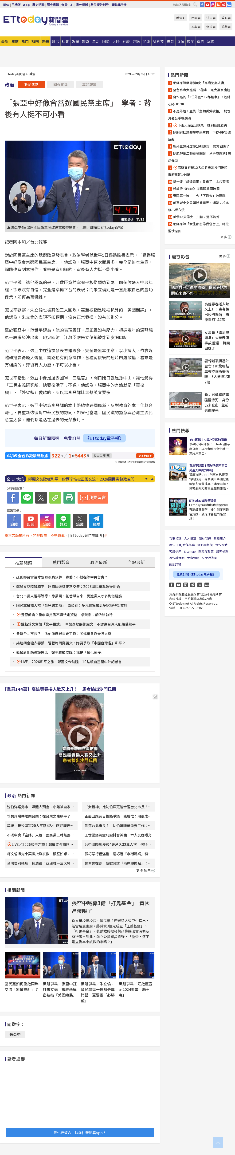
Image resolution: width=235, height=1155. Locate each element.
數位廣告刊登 (99, 5)
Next (146, 478)
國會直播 (60, 84)
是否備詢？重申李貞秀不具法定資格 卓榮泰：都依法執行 (67, 614)
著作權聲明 (176, 558)
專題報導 (89, 84)
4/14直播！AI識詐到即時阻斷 (208, 439)
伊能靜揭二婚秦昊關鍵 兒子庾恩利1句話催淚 (199, 157)
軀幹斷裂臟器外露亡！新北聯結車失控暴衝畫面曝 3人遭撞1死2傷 (217, 371)
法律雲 (210, 18)
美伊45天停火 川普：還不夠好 (196, 216)
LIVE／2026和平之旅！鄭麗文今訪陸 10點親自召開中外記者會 (71, 661)
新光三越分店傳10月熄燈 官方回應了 (201, 146)
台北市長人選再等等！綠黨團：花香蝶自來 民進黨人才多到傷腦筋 (69, 595)
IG (213, 4)
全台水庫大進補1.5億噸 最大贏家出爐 (201, 89)
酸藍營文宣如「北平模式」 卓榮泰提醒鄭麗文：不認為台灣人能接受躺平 (78, 624)
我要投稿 (175, 538)
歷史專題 (53, 5)
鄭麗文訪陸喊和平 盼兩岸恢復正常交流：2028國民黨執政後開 (81, 479)
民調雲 (195, 18)
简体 (6, 5)
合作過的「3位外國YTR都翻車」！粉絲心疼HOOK (199, 100)
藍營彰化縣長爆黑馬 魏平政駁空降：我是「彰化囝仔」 (60, 652)
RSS (218, 4)
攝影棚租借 (118, 5)
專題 (45, 41)
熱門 (25, 41)
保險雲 (210, 26)
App (26, 5)
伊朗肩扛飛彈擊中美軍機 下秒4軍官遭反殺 (199, 136)
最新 (5, 41)
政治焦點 (31, 84)
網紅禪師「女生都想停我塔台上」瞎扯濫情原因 (198, 227)
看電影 (180, 18)
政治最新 (98, 562)
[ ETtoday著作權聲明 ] (86, 535)
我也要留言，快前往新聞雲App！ (80, 1132)
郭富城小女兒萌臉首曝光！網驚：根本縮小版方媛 (198, 206)
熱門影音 (61, 562)
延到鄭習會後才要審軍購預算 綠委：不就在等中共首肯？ (62, 577)
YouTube (207, 4)
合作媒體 (221, 545)
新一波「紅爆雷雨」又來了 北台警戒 (201, 181)
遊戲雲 (226, 26)
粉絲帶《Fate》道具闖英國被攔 (196, 188)
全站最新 (136, 562)
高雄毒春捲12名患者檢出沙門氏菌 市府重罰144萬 (199, 171)
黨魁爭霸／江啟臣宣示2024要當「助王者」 (136, 989)
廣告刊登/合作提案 (182, 545)
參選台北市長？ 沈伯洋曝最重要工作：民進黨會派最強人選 (63, 633)
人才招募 (190, 538)
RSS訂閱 (175, 564)
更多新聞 (143, 455)
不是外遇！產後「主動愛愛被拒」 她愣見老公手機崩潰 (199, 114)
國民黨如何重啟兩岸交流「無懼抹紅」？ (22, 986)
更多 (225, 237)
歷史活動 (38, 5)
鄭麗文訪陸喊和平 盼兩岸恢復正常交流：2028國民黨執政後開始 (68, 586)
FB (202, 4)
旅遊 (86, 41)
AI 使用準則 (209, 558)
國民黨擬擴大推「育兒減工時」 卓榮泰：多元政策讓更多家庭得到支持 (71, 605)
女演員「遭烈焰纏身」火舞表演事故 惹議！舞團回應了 (217, 340)
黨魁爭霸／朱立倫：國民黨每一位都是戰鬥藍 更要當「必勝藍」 (98, 992)
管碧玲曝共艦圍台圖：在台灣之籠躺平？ (38, 816)
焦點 (15, 41)
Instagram (185, 585)
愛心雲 (226, 18)
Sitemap (190, 551)
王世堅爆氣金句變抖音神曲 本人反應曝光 (118, 834)
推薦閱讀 (23, 563)
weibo (223, 4)
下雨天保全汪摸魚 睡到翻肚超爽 (200, 125)
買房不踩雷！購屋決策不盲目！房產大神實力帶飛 (209, 467)
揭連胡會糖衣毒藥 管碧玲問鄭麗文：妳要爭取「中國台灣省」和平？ (70, 642)
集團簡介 (220, 538)
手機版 (16, 5)
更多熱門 (145, 870)
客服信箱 (175, 551)
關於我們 (205, 538)
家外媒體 (82, 5)
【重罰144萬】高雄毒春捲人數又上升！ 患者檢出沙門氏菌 (59, 689)
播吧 (35, 41)
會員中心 (67, 5)
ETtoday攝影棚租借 (202, 500)
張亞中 (15, 1034)
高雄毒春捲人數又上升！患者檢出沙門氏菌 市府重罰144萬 (216, 311)
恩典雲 (195, 26)
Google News (229, 4)
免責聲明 (193, 558)
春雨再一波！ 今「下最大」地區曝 (199, 195)
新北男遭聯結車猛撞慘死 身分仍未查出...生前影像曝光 (216, 402)
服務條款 (222, 551)
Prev (152, 478)
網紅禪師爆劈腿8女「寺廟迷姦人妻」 (200, 82)
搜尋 (195, 4)
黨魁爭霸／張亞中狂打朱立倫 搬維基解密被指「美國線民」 (60, 989)
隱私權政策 (206, 551)
